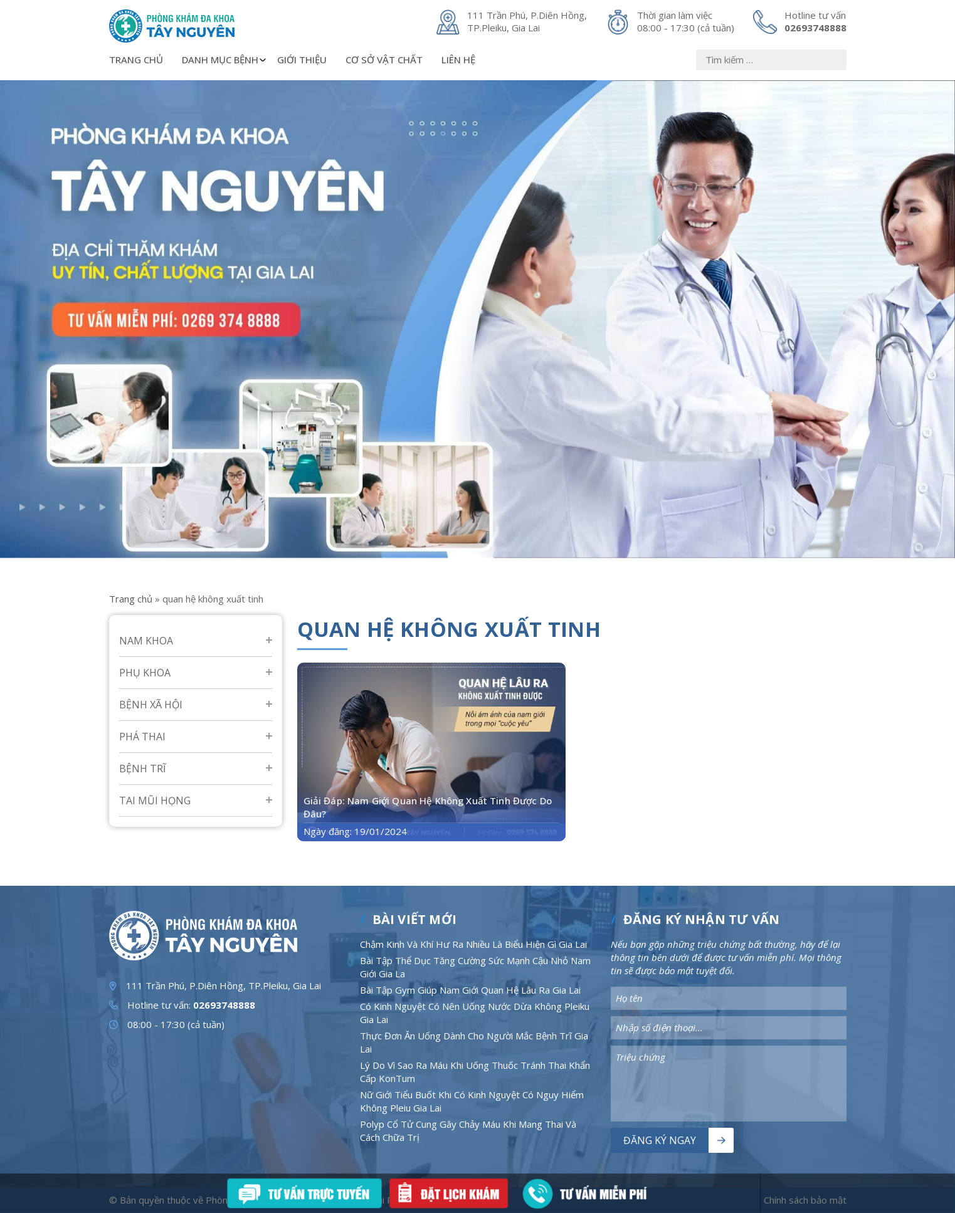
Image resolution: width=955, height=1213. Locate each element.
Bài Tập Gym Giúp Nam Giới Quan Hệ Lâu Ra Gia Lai (470, 990)
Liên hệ (458, 59)
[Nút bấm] (839, 60)
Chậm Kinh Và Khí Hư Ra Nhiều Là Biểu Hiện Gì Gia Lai (473, 944)
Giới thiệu (302, 59)
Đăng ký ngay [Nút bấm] (659, 1140)
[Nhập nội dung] (771, 60)
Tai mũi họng (155, 800)
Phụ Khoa (145, 673)
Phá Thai (142, 736)
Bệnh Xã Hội (150, 705)
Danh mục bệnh (225, 59)
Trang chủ (136, 59)
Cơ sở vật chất (384, 59)
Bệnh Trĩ (142, 768)
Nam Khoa (146, 641)
